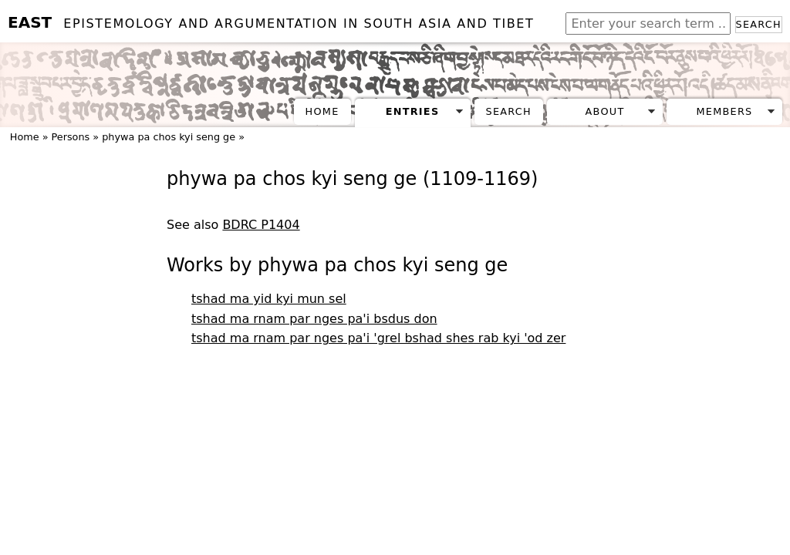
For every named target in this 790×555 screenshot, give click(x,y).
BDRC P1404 (260, 224)
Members (724, 111)
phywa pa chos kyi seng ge (168, 137)
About (605, 111)
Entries (413, 111)
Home (322, 111)
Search (759, 24)
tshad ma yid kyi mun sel (268, 298)
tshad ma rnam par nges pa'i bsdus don (314, 318)
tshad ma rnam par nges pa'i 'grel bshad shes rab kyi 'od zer (378, 338)
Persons (71, 137)
